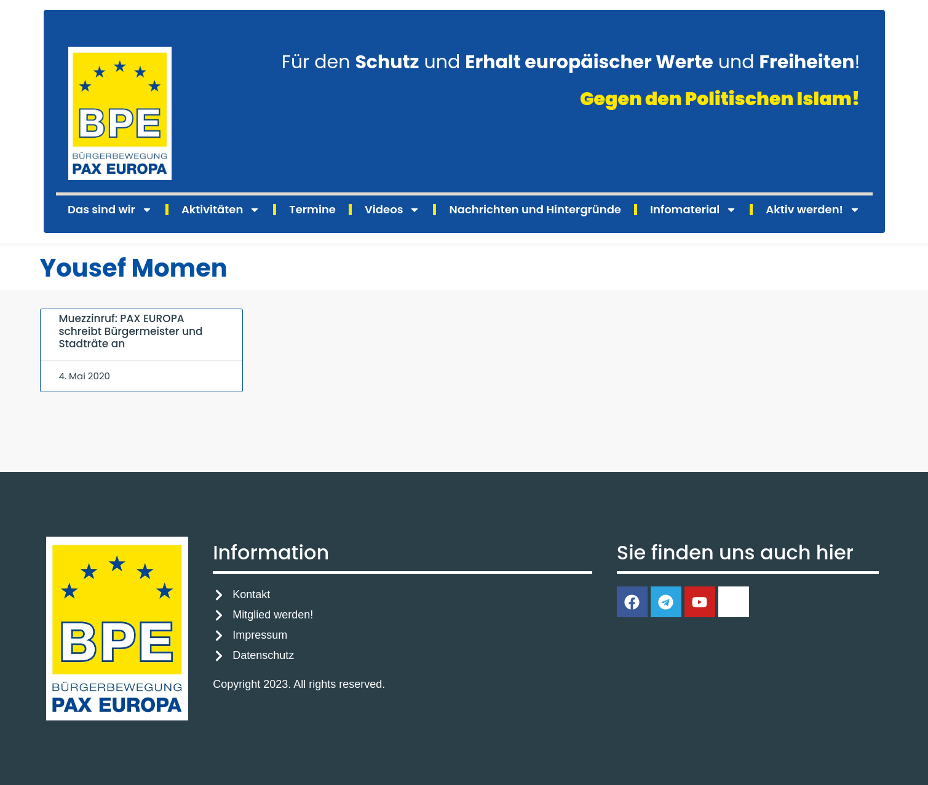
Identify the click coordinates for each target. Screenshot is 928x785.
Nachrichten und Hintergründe (535, 209)
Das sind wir (110, 210)
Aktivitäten (220, 210)
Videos (392, 210)
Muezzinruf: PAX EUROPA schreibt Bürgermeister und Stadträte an (131, 331)
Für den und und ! (571, 62)
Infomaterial (693, 210)
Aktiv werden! (813, 210)
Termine (312, 209)
